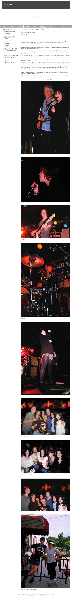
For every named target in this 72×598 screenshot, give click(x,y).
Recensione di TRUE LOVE (10, 53)
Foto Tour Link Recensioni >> (26, 29)
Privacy (49, 594)
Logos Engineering (34, 595)
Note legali (52, 594)
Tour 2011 (6, 38)
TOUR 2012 (7, 33)
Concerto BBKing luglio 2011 (10, 36)
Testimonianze (7, 60)
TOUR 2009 (7, 43)
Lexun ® (39, 595)
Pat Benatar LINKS (8, 34)
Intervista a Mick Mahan (9, 31)
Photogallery (7, 45)
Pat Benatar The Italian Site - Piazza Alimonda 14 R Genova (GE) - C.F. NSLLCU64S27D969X (32, 594)
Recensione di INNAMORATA (10, 57)
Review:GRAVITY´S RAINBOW (11, 55)
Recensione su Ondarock (9, 62)
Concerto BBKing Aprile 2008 (10, 48)
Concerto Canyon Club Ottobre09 (11, 46)
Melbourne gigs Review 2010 (10, 40)
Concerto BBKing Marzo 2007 (10, 50)
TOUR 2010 (7, 41)
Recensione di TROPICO (9, 52)
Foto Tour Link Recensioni (9, 29)
